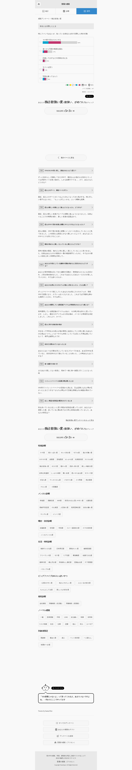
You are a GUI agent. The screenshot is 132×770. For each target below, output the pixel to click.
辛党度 (61, 528)
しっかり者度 (55, 473)
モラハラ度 (89, 473)
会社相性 (43, 603)
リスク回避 (43, 624)
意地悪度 (60, 459)
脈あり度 (53, 638)
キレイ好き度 (65, 452)
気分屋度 (89, 480)
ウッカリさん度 (55, 480)
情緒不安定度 (44, 507)
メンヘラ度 (57, 514)
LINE (66, 617)
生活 (51, 624)
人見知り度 (64, 507)
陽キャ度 (64, 466)
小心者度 (55, 507)
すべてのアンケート (65, 723)
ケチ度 (42, 452)
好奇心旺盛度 (44, 473)
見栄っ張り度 (74, 466)
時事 (82, 617)
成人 (63, 638)
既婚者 (43, 638)
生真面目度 (79, 459)
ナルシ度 (44, 487)
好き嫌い (74, 617)
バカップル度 (45, 569)
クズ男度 (79, 480)
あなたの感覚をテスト (65, 729)
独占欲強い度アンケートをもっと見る (80, 420)
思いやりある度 (77, 473)
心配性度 (89, 500)
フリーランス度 (45, 555)
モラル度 (77, 452)
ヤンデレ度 (44, 514)
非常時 (90, 617)
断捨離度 (76, 555)
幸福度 (42, 500)
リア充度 (66, 555)
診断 (66, 11)
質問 (86, 11)
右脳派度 (43, 528)
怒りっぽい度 (53, 452)
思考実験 (50, 617)
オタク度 (55, 466)
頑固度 (52, 459)
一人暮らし (88, 638)
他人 (74, 624)
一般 (42, 617)
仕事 (59, 624)
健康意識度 (87, 548)
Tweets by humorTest (45, 711)
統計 (45, 11)
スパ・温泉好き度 (73, 528)
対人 (81, 624)
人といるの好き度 (84, 583)
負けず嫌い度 (87, 452)
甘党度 (52, 528)
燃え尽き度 (52, 562)
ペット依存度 (75, 638)
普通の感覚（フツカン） (64, 742)
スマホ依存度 (87, 528)
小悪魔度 (55, 487)
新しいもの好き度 (63, 590)
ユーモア (89, 624)
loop (73, 85)
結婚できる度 (87, 555)
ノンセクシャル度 (47, 535)
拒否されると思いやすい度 (74, 500)
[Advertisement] (66, 133)
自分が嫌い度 (88, 507)
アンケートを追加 (65, 736)
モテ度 (57, 555)
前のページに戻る (66, 157)
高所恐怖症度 (75, 507)
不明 (58, 617)
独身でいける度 (46, 548)
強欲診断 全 (65, 110)
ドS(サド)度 (68, 480)
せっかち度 (69, 459)
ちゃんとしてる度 (46, 590)
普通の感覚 (65, 4)
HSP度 (59, 500)
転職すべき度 (45, 645)
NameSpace (63, 765)
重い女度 (66, 473)
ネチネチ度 (43, 459)
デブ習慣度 (89, 562)
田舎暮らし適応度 (65, 562)
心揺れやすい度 (47, 583)
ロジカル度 (89, 459)
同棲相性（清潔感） (73, 603)
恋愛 (66, 624)
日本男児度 (60, 548)
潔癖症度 (51, 500)
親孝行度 (43, 562)
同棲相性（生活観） (56, 603)
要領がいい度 (74, 548)
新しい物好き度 (87, 466)
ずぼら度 (43, 480)
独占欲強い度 (56, 19)
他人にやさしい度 (65, 583)
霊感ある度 (78, 562)
